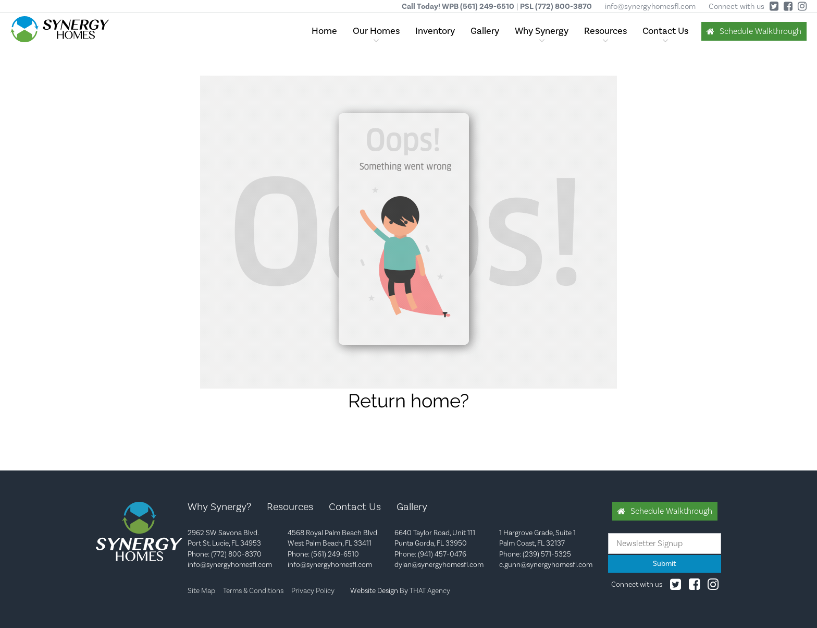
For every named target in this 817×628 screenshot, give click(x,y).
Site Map (201, 591)
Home (324, 31)
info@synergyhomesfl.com (650, 6)
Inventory (435, 31)
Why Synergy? (219, 507)
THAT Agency (430, 591)
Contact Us (665, 31)
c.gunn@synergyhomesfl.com (545, 565)
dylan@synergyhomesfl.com (439, 565)
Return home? (408, 401)
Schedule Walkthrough (760, 31)
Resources (605, 31)
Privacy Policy (313, 591)
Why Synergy (541, 31)
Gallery (485, 31)
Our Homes (376, 31)
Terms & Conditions (253, 591)
